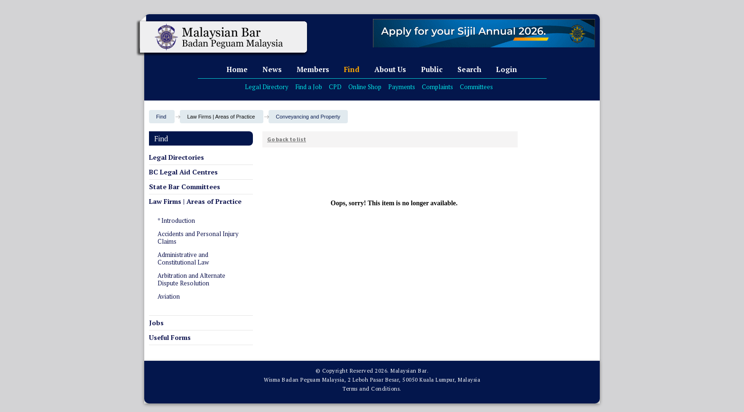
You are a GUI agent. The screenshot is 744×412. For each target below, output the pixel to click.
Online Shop (364, 86)
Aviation (169, 296)
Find (352, 69)
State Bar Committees (184, 186)
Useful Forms (170, 337)
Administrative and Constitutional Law (183, 258)
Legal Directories (176, 157)
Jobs (156, 322)
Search (469, 69)
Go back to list (286, 139)
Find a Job (308, 86)
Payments (401, 86)
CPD (335, 86)
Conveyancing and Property (308, 116)
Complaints (437, 86)
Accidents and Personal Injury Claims (198, 237)
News (272, 69)
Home (237, 69)
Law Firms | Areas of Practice (195, 201)
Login (506, 69)
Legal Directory (266, 86)
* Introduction (176, 220)
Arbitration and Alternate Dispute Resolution (191, 279)
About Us (390, 69)
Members (313, 69)
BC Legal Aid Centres (183, 171)
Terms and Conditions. (372, 388)
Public (432, 69)
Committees (476, 86)
